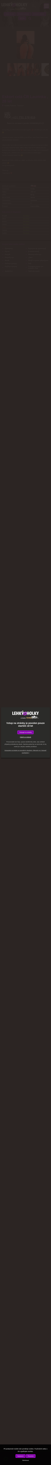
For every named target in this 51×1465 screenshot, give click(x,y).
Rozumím (31, 1456)
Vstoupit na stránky (25, 732)
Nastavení (20, 1456)
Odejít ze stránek (25, 737)
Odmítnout (25, 1460)
